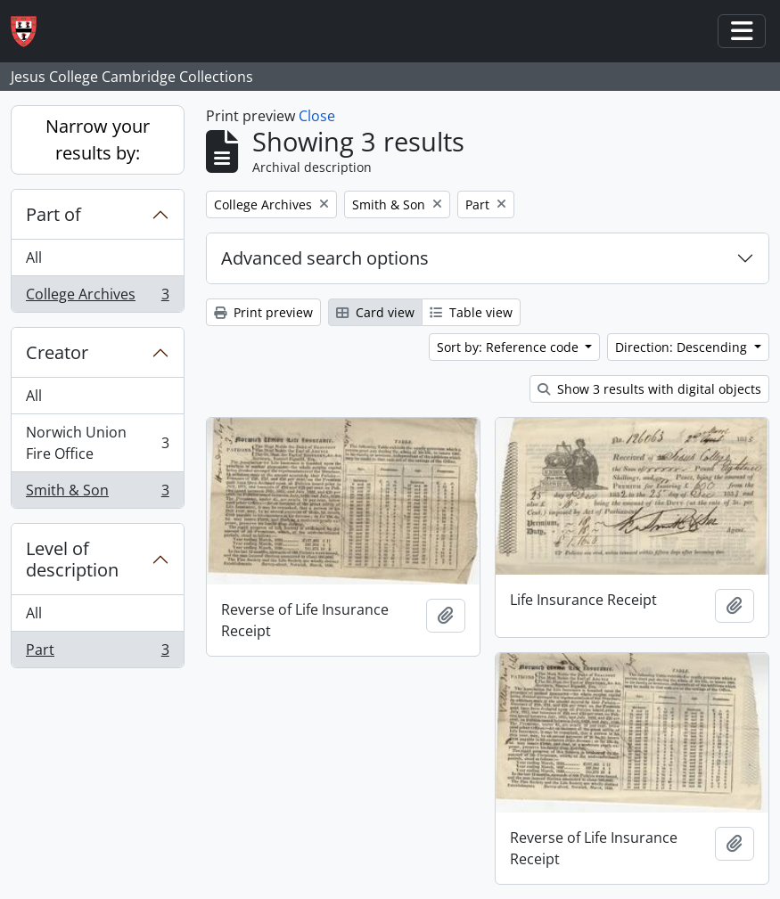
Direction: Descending (683, 347)
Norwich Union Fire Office (97, 442)
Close (317, 116)
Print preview (263, 312)
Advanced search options (325, 258)
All (34, 257)
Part (97, 653)
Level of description (72, 559)
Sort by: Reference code (509, 347)
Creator (57, 352)
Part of (53, 214)
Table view (471, 312)
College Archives (97, 297)
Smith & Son (97, 493)
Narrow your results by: (97, 139)
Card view (375, 312)
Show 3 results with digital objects (649, 388)
